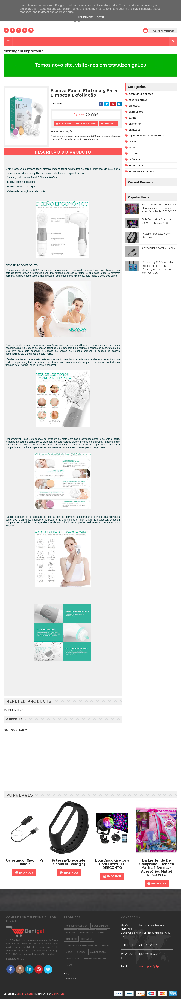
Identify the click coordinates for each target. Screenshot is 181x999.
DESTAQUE (134, 129)
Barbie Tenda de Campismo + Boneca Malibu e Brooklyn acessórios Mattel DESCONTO (159, 208)
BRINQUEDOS (136, 111)
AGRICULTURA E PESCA (141, 94)
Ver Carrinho (86, 123)
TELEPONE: (128, 945)
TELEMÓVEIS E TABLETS (141, 171)
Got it (100, 17)
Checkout (108, 123)
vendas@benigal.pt (149, 966)
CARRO (132, 117)
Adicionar (64, 123)
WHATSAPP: (128, 955)
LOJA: (124, 924)
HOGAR (133, 141)
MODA (132, 147)
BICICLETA (134, 105)
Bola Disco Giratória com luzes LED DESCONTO (112, 864)
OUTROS (133, 153)
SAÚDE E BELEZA (137, 159)
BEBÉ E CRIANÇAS (138, 100)
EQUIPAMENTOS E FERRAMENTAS (146, 135)
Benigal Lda (58, 993)
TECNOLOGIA (136, 165)
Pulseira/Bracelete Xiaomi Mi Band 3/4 (69, 862)
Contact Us (70, 978)
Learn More (85, 17)
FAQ (66, 973)
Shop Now (24, 872)
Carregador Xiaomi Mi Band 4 (159, 248)
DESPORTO (135, 123)
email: (124, 966)
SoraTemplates (25, 993)
